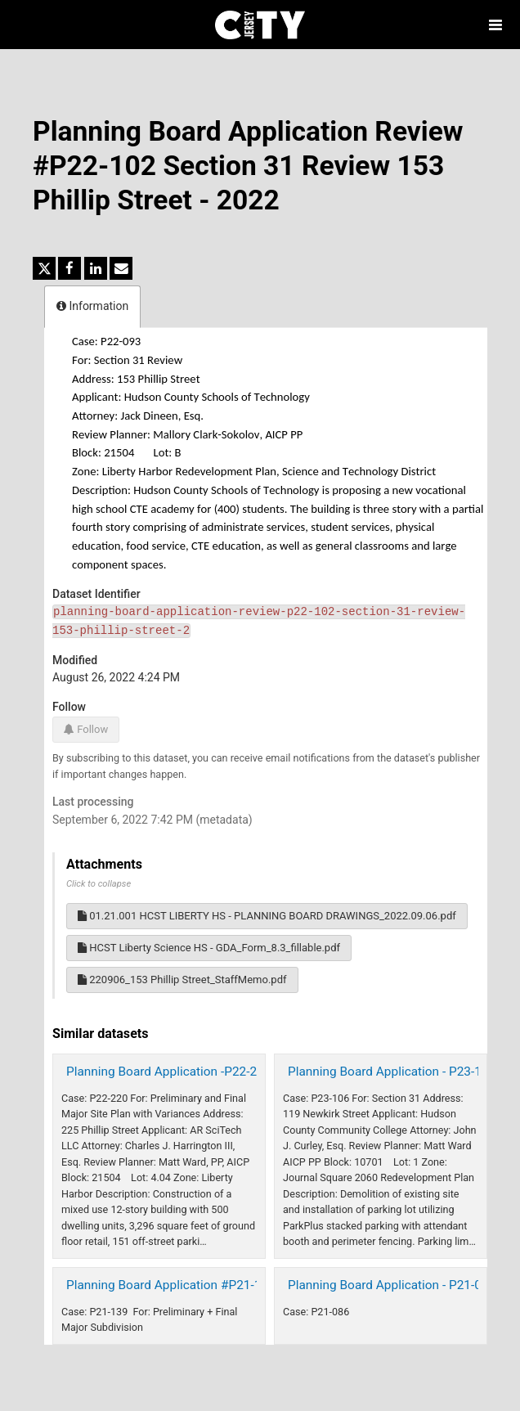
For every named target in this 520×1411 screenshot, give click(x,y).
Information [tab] (92, 305)
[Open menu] (495, 24)
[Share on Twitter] (44, 268)
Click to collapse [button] (98, 884)
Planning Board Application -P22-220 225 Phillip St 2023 (222, 1071)
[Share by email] (121, 268)
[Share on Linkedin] (95, 268)
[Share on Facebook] (69, 268)
